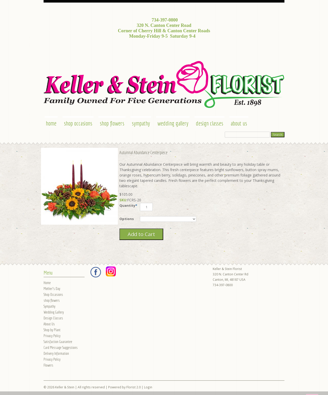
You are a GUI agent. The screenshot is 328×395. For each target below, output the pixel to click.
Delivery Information (56, 353)
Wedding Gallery (172, 123)
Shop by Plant (52, 330)
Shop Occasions (78, 123)
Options (126, 218)
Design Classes (209, 123)
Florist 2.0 (133, 387)
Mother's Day (52, 288)
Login (148, 387)
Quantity (127, 205)
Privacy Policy (52, 336)
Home (51, 123)
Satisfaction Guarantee (58, 341)
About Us (239, 123)
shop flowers (112, 123)
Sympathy (141, 123)
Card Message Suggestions (61, 347)
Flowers (48, 365)
